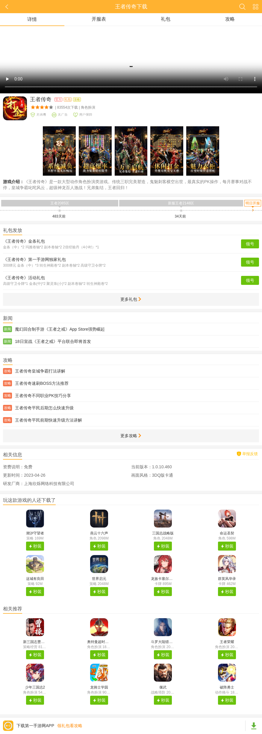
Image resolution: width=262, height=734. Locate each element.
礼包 (165, 19)
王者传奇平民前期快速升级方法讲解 (48, 420)
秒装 (37, 546)
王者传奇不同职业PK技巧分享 (43, 395)
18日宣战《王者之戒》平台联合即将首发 (53, 341)
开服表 (99, 19)
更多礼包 (130, 299)
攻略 (230, 19)
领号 (250, 243)
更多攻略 (130, 435)
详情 (32, 19)
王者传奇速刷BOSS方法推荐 (42, 383)
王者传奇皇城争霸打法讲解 (40, 371)
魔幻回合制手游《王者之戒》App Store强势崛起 (60, 329)
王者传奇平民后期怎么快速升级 (44, 407)
